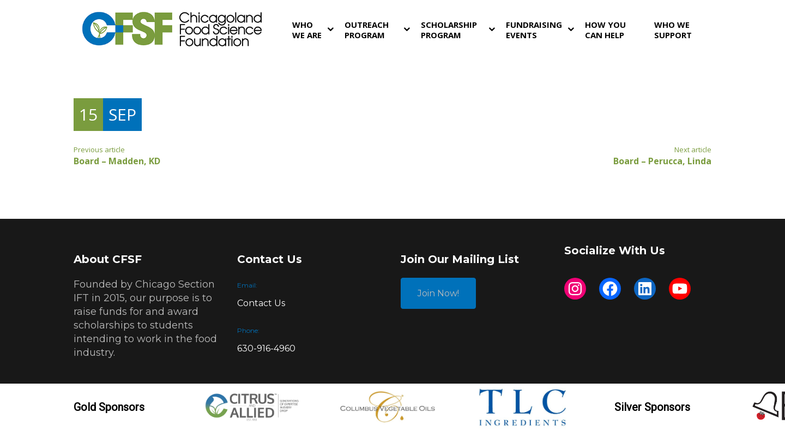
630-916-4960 (266, 348)
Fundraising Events (534, 29)
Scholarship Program (449, 29)
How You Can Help (605, 29)
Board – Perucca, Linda (662, 161)
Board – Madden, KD (117, 161)
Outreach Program (367, 29)
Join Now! (438, 293)
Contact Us (261, 303)
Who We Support (673, 29)
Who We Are (307, 29)
